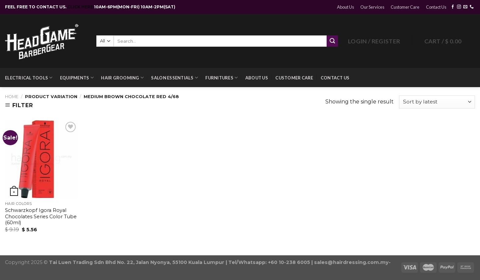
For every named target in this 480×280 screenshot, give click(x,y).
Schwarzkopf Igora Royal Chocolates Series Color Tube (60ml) (41, 216)
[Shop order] (437, 101)
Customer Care (405, 7)
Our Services (372, 7)
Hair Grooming (122, 77)
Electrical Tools (29, 77)
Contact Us (436, 7)
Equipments (77, 77)
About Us (345, 7)
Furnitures (221, 77)
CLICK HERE (80, 6)
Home (11, 96)
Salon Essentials (174, 77)
